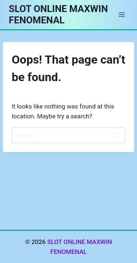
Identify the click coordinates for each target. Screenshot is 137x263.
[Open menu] (121, 14)
